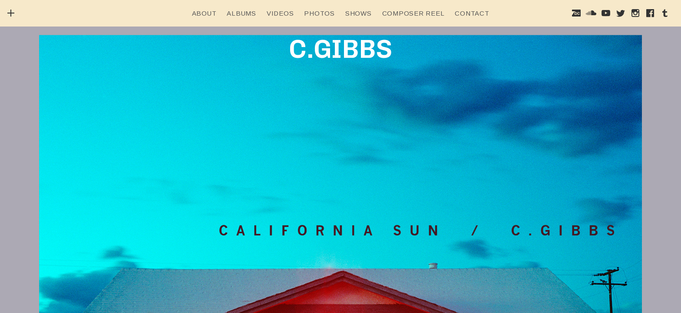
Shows (358, 13)
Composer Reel (413, 13)
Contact (472, 13)
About (204, 13)
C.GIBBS (340, 48)
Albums (241, 13)
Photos (319, 13)
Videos (280, 13)
